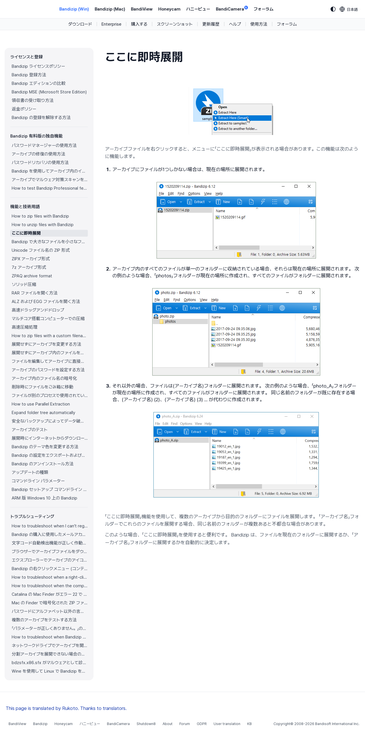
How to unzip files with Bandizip (43, 224)
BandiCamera (232, 9)
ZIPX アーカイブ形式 (31, 258)
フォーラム (263, 9)
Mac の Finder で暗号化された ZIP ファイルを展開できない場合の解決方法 (50, 602)
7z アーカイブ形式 (29, 267)
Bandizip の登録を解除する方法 (41, 117)
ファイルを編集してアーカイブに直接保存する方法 (50, 361)
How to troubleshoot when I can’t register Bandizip (50, 526)
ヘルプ (235, 24)
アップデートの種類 (30, 472)
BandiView (142, 9)
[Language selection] (349, 9)
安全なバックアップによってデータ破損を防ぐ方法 (50, 421)
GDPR (202, 724)
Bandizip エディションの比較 (39, 83)
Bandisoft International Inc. (337, 724)
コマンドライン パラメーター (38, 481)
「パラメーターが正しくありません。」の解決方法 (50, 628)
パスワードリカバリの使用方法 (40, 162)
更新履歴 (210, 24)
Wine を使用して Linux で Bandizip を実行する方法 (50, 671)
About (168, 724)
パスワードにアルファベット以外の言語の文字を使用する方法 (50, 611)
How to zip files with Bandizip (40, 216)
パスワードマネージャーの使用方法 (44, 145)
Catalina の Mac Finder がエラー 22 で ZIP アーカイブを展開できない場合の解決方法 (50, 594)
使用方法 (258, 24)
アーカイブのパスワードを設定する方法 (48, 369)
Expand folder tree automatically (43, 412)
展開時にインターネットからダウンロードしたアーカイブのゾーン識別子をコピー (50, 438)
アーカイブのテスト (30, 429)
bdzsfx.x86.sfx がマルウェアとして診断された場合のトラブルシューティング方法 (50, 662)
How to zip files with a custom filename (50, 335)
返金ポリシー (24, 109)
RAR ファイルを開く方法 (35, 293)
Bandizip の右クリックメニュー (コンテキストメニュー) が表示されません (50, 568)
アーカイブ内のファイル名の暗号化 (44, 378)
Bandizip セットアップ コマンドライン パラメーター (50, 489)
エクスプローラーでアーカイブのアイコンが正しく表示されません (50, 560)
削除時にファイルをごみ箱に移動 (42, 387)
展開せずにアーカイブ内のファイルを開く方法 (50, 352)
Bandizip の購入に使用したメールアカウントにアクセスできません (50, 534)
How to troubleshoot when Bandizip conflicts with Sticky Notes (50, 637)
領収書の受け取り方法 (33, 100)
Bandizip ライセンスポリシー (38, 66)
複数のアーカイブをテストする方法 (44, 620)
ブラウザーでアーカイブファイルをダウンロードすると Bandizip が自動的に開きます (50, 551)
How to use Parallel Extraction (41, 404)
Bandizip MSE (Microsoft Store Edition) (49, 92)
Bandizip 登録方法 (29, 74)
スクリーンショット (175, 24)
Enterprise (111, 24)
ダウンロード (80, 24)
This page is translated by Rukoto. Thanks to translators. (66, 708)
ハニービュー (198, 9)
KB (249, 724)
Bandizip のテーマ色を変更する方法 (45, 446)
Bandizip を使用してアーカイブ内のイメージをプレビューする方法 (50, 171)
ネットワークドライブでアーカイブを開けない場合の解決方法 (50, 645)
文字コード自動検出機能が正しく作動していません (50, 543)
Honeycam (169, 9)
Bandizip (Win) (74, 9)
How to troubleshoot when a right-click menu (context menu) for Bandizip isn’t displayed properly (50, 577)
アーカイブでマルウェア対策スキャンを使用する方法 (50, 179)
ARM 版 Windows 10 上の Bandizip (44, 498)
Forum (184, 724)
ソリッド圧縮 (24, 284)
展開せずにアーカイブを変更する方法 (46, 344)
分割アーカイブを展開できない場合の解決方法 (50, 654)
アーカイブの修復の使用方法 (38, 154)
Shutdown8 (146, 724)
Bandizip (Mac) (110, 9)
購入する (139, 24)
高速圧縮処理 (24, 327)
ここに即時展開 (26, 233)
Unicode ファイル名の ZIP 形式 (41, 250)
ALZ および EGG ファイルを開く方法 (46, 301)
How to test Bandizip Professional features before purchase (50, 188)
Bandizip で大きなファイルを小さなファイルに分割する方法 (50, 241)
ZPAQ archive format (32, 276)
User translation (227, 724)
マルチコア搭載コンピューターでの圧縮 (48, 318)
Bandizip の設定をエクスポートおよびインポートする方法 (50, 455)
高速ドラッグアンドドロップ (38, 310)
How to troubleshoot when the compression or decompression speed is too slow (50, 585)
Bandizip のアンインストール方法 (43, 463)
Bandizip (40, 724)
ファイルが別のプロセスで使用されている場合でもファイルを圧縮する (50, 395)
